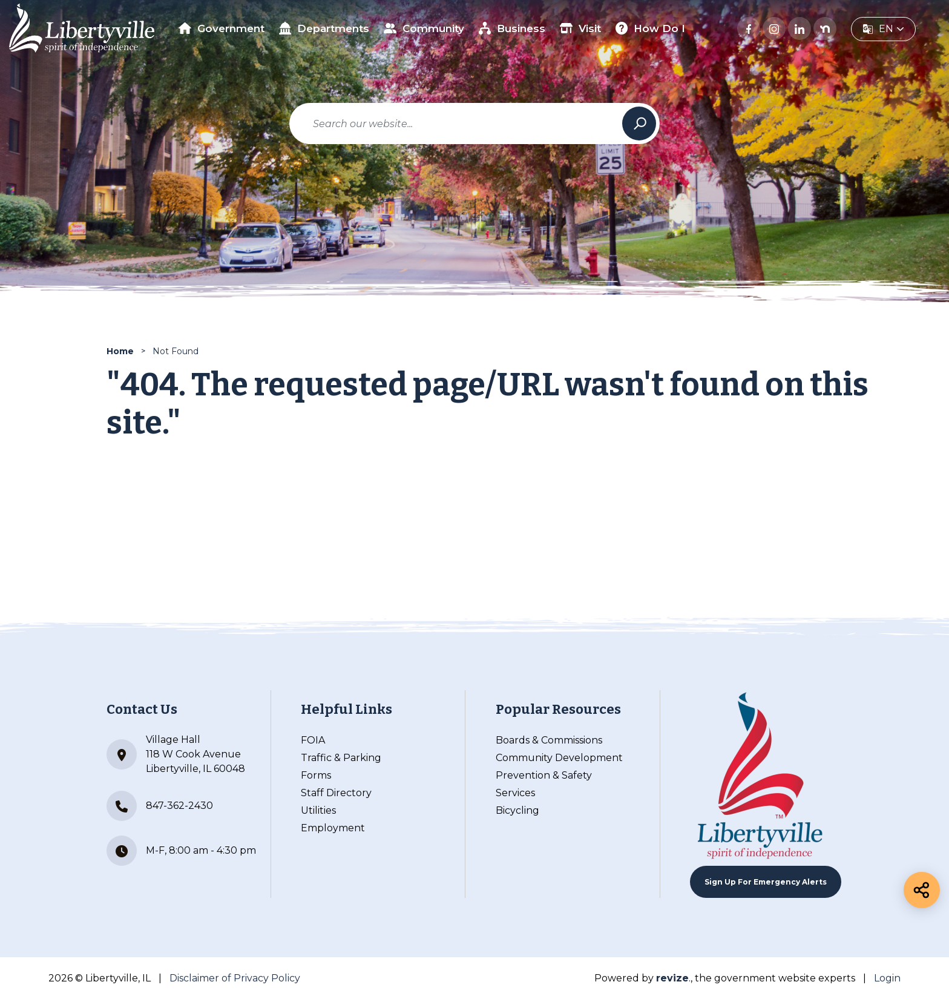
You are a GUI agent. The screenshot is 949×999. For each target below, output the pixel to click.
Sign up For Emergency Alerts (765, 881)
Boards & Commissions (549, 740)
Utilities (318, 810)
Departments (324, 28)
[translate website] (883, 29)
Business (512, 28)
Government (221, 28)
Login (887, 978)
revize (672, 978)
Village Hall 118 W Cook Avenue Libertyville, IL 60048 (176, 754)
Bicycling (517, 810)
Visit (580, 28)
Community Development (559, 757)
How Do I (651, 28)
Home (120, 351)
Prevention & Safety (544, 775)
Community (424, 28)
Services (515, 793)
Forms (316, 775)
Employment (333, 828)
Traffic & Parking (341, 757)
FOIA (313, 740)
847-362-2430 (160, 806)
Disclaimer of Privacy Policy (234, 978)
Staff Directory (336, 793)
